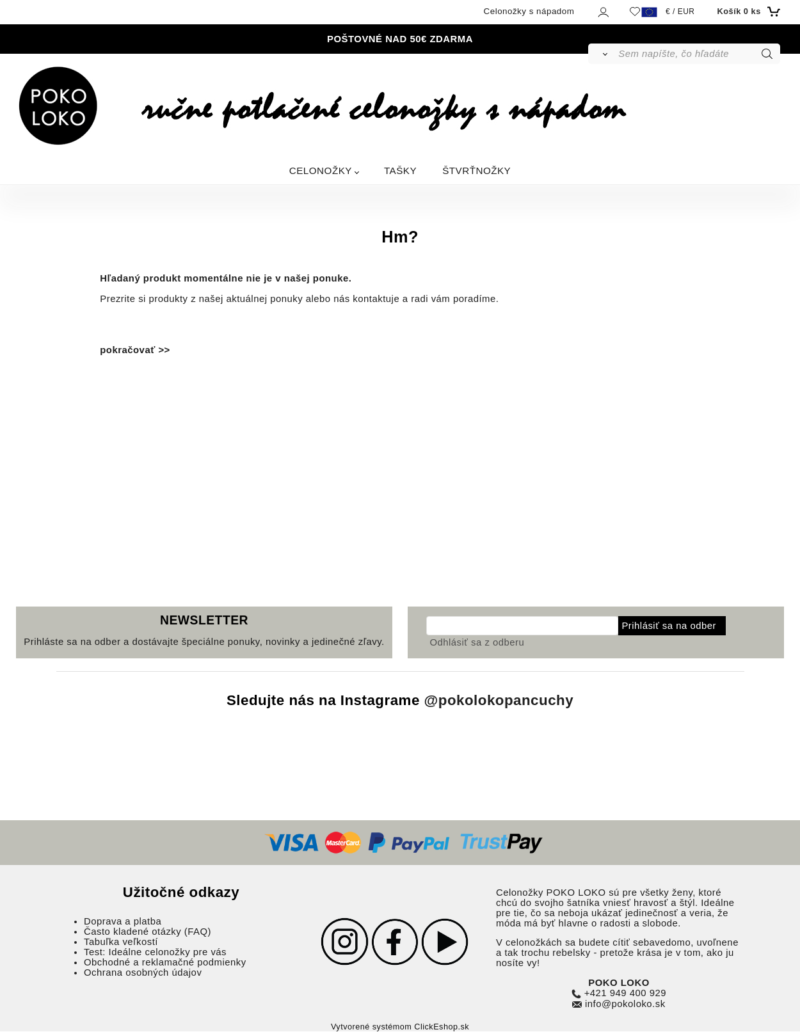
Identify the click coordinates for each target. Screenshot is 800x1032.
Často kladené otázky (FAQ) (147, 931)
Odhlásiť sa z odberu (476, 642)
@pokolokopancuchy (499, 700)
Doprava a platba (122, 921)
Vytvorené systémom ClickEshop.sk (400, 1026)
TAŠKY (400, 170)
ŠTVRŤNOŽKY (476, 170)
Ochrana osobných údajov (143, 972)
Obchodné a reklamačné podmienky (165, 962)
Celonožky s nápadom (529, 11)
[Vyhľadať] (602, 54)
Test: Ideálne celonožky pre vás (155, 952)
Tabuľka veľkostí (121, 942)
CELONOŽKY (320, 170)
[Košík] (747, 11)
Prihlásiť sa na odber (668, 626)
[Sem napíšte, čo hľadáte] (698, 54)
